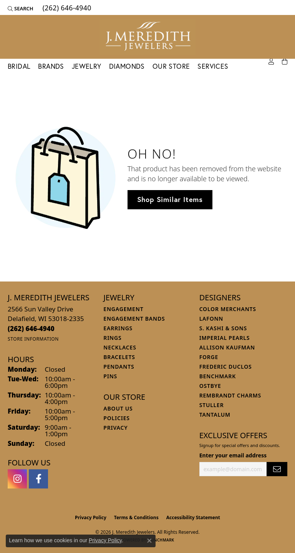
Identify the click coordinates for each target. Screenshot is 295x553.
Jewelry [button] (86, 66)
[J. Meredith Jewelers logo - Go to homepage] (147, 37)
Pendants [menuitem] (118, 366)
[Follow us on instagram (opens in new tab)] (17, 478)
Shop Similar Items (170, 199)
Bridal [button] (19, 66)
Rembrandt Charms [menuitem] (230, 395)
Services (212, 66)
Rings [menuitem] (112, 337)
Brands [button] (51, 66)
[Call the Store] (31, 328)
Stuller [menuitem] (211, 405)
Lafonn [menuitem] (211, 318)
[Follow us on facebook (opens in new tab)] (38, 478)
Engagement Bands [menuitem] (134, 318)
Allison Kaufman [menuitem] (227, 347)
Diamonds (127, 66)
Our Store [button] (171, 66)
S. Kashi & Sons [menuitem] (223, 328)
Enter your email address (233, 455)
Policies (116, 418)
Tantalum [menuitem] (214, 414)
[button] (20, 8)
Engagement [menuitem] (123, 309)
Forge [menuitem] (209, 357)
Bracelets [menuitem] (119, 357)
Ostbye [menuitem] (210, 385)
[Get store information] (33, 339)
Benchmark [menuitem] (217, 376)
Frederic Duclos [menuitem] (225, 366)
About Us (118, 408)
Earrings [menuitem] (118, 328)
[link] (66, 8)
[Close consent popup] (149, 540)
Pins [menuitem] (110, 376)
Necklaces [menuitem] (119, 347)
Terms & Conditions (136, 517)
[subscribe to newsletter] (277, 469)
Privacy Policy (90, 517)
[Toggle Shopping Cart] (284, 62)
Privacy (115, 427)
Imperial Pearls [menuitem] (224, 337)
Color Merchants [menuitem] (227, 309)
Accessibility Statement (193, 517)
